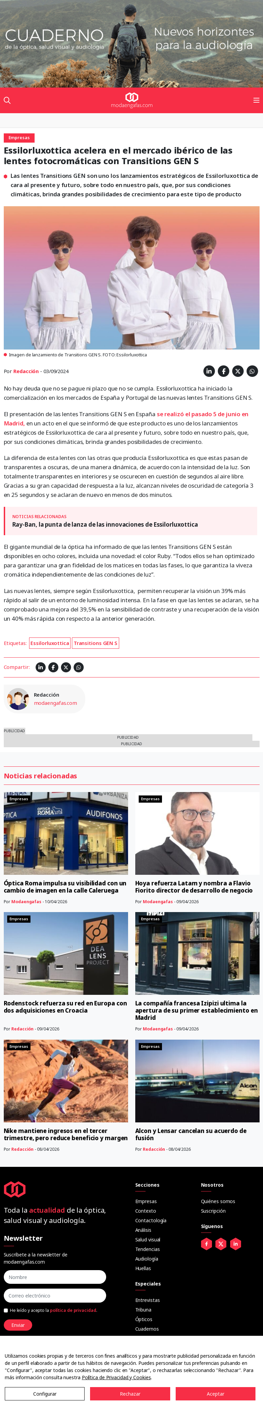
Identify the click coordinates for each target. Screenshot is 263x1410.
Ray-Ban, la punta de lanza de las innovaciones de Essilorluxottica (105, 524)
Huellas (143, 1268)
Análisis (143, 1230)
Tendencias (147, 1249)
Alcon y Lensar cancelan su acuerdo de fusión (191, 1134)
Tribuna (143, 1309)
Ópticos (143, 1319)
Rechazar (130, 1394)
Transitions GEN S (95, 643)
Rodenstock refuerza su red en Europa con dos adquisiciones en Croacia (65, 1006)
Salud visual (148, 1239)
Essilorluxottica (49, 643)
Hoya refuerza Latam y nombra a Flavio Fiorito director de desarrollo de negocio (194, 886)
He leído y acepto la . (53, 1310)
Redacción (26, 371)
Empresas (146, 1201)
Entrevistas (147, 1300)
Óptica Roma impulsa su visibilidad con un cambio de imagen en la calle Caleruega (65, 886)
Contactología (151, 1220)
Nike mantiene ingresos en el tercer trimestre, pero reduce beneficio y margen (66, 1134)
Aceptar (215, 1394)
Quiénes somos (218, 1201)
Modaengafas (26, 902)
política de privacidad (73, 1310)
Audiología (146, 1258)
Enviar (18, 1325)
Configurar (45, 1394)
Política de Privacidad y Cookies (116, 1377)
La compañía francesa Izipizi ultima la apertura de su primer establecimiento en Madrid (196, 1010)
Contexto (145, 1211)
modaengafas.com (55, 702)
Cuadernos (147, 1329)
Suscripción (213, 1211)
